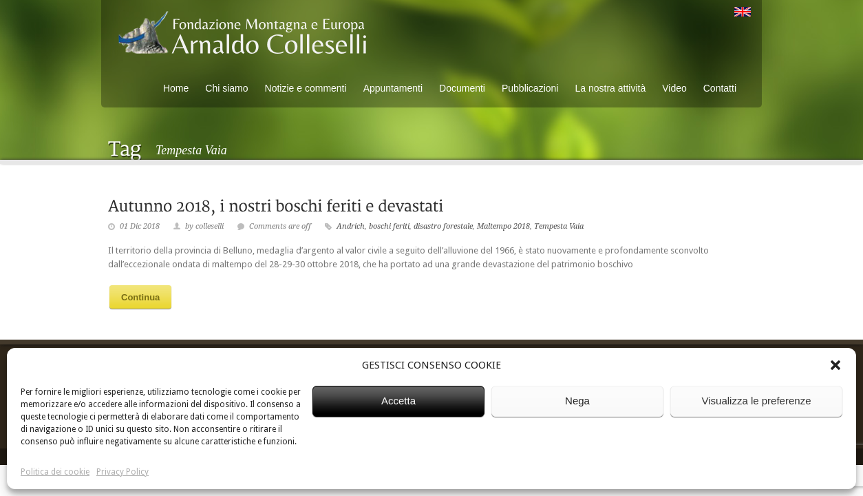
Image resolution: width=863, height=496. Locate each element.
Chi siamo (226, 88)
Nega (577, 400)
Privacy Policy (122, 472)
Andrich (351, 226)
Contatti (719, 88)
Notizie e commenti (306, 88)
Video (674, 88)
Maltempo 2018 (503, 226)
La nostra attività (610, 88)
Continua (140, 297)
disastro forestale (443, 226)
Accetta (398, 400)
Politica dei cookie (55, 472)
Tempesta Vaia (559, 226)
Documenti (462, 88)
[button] (835, 365)
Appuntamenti (393, 88)
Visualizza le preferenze (756, 400)
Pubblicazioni (530, 88)
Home (176, 88)
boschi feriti (389, 226)
